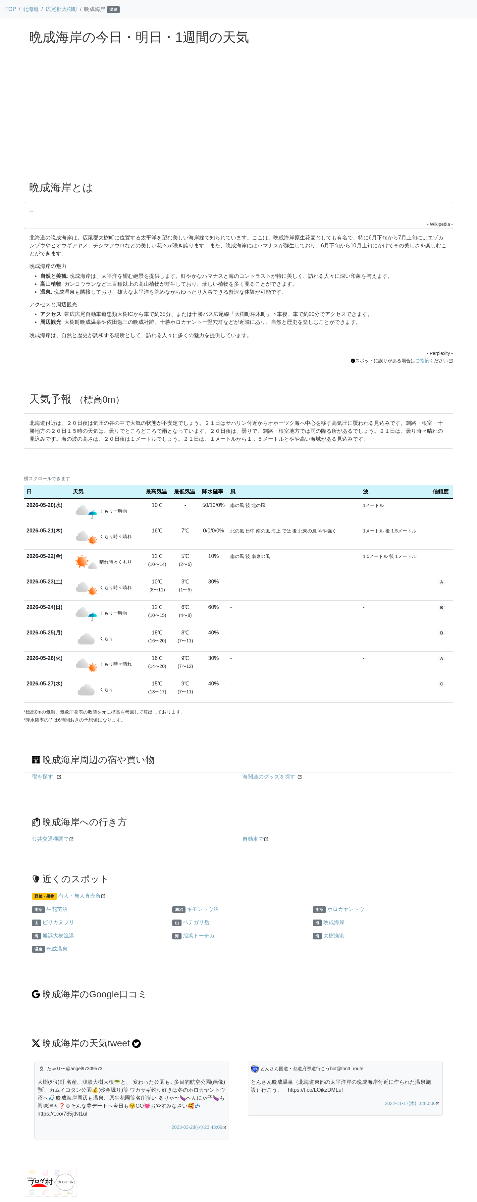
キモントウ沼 (203, 909)
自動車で (253, 839)
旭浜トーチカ (199, 935)
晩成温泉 (57, 949)
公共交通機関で (50, 839)
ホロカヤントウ (345, 909)
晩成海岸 (333, 922)
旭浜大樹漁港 (58, 935)
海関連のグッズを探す (268, 776)
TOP (10, 9)
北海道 (31, 9)
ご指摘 (422, 360)
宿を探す (42, 776)
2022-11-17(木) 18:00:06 (410, 1103)
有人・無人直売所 (79, 896)
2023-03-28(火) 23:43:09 (197, 1127)
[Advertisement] (238, 126)
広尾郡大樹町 (62, 9)
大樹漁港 (333, 935)
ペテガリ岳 (196, 922)
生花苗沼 (57, 909)
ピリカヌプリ (58, 922)
